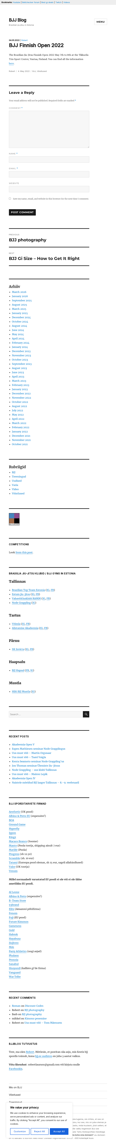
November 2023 (21, 355)
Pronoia (13, 959)
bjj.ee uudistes (43, 1056)
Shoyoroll (15, 968)
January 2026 (20, 296)
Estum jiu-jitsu (21, 594)
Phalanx (14, 955)
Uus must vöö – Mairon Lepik (29, 774)
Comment (16, 108)
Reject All (39, 1131)
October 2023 (20, 359)
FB (52, 589)
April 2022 (18, 418)
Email (13, 168)
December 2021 (21, 435)
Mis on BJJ (15, 1087)
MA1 (11, 947)
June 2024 (18, 330)
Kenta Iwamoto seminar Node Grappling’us (38, 761)
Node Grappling (21, 602)
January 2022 (20, 431)
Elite (11, 908)
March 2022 (19, 423)
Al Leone (14, 892)
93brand (14, 904)
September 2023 (22, 363)
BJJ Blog (17, 20)
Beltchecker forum (30, 2)
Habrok (13, 934)
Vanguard (15, 972)
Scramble (14, 858)
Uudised (17, 480)
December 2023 (21, 351)
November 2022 (21, 397)
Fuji (11, 917)
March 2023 (19, 380)
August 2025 (19, 304)
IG (48, 589)
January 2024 (20, 346)
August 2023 (19, 368)
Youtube (16, 2)
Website (14, 183)
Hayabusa (15, 938)
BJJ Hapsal (18, 670)
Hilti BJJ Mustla (21, 691)
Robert (24, 40)
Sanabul (14, 963)
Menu (101, 21)
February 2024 (20, 342)
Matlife (13, 849)
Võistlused (42, 71)
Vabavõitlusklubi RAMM (26, 598)
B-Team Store (17, 900)
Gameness (15, 925)
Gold (11, 930)
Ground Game (17, 824)
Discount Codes (34, 1005)
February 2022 (20, 427)
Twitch (58, 2)
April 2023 (18, 376)
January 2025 (20, 313)
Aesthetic (14, 811)
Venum (13, 870)
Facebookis (15, 1068)
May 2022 (18, 414)
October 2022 (20, 401)
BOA (11, 820)
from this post (24, 552)
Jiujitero (14, 942)
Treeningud (19, 476)
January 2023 (20, 389)
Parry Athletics (18, 951)
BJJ (34, 71)
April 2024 (18, 338)
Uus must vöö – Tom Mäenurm (43, 1022)
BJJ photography (34, 1010)
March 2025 (19, 308)
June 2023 (18, 372)
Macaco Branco (18, 841)
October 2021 (20, 444)
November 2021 (21, 439)
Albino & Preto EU (19, 815)
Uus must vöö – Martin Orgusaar (31, 752)
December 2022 (21, 393)
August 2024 (19, 325)
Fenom (13, 913)
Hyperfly (14, 828)
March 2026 (19, 291)
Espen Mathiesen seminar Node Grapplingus (38, 748)
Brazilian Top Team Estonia (28, 589)
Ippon (12, 832)
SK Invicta (18, 649)
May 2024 (18, 334)
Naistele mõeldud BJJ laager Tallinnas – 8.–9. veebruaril (45, 782)
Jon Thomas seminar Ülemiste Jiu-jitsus (36, 765)
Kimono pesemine (36, 1018)
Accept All (59, 1131)
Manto (13, 845)
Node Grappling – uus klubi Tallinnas (34, 769)
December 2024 (21, 317)
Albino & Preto (17, 896)
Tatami (13, 862)
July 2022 (17, 410)
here (11, 63)
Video (15, 489)
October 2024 (20, 321)
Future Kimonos (18, 921)
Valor (12, 866)
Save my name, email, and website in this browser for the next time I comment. (51, 199)
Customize (20, 1131)
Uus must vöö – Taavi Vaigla (29, 757)
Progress (14, 854)
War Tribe (15, 976)
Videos (66, 2)
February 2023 (20, 385)
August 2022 (19, 406)
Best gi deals (47, 2)
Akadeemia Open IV (23, 778)
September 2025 (22, 300)
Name (13, 153)
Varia (15, 485)
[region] (39, 1120)
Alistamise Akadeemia (25, 628)
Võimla (16, 623)
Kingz (12, 837)
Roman (16, 1005)
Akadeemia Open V (23, 744)
